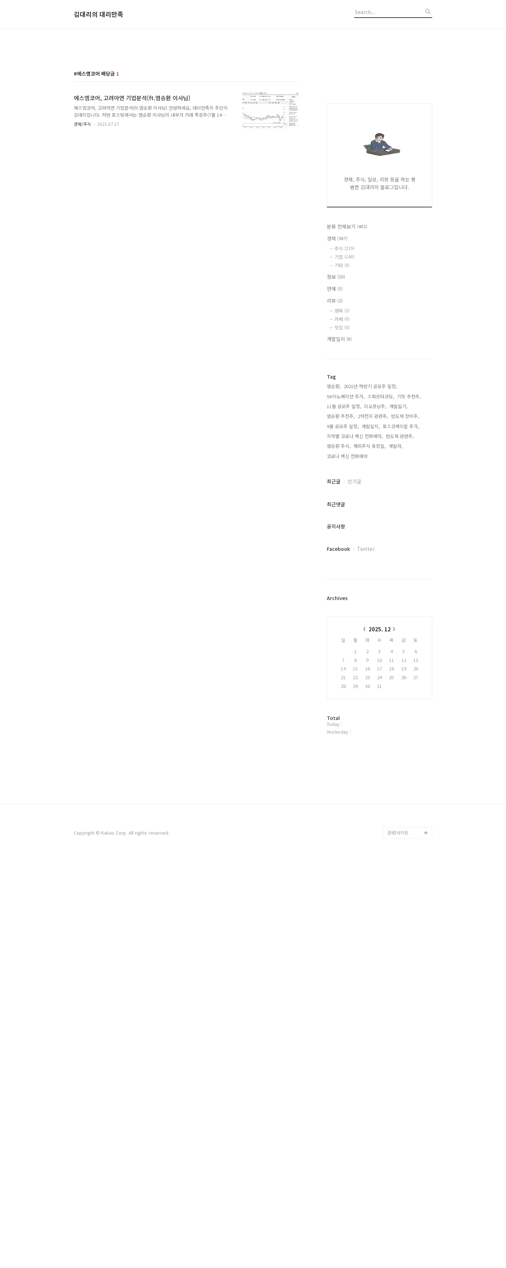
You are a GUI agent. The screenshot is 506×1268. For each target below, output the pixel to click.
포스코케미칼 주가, (401, 735)
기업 (345, 566)
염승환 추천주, (341, 725)
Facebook (338, 858)
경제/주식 (82, 222)
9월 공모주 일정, (343, 735)
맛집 (342, 636)
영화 (342, 620)
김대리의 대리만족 (98, 14)
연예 (335, 597)
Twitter (366, 858)
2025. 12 (380, 938)
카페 (342, 628)
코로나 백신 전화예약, (348, 765)
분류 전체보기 (347, 535)
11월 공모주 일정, (344, 715)
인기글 (354, 790)
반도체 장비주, (405, 725)
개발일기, (398, 715)
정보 (336, 586)
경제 (337, 547)
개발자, (396, 755)
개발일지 (339, 648)
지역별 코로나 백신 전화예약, (355, 745)
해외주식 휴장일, (369, 755)
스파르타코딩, (381, 705)
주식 (345, 557)
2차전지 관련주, (373, 725)
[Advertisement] (253, 89)
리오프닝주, (375, 715)
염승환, (334, 695)
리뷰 (335, 609)
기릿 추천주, (409, 705)
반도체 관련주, (400, 745)
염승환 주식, (339, 755)
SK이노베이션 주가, (346, 705)
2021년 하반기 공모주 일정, (370, 695)
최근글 (333, 790)
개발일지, (371, 735)
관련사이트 (398, 1240)
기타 (342, 574)
